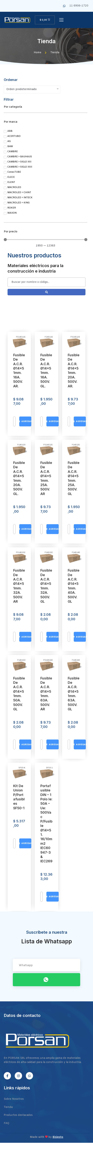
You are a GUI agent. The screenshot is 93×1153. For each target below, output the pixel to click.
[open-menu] (61, 20)
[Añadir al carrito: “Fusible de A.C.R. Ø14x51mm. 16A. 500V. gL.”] (52, 858)
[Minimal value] (45, 239)
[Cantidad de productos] (14, 858)
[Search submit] (46, 292)
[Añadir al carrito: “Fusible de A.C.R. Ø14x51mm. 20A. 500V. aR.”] (80, 858)
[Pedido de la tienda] (32, 89)
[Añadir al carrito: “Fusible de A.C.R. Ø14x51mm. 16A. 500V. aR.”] (25, 858)
